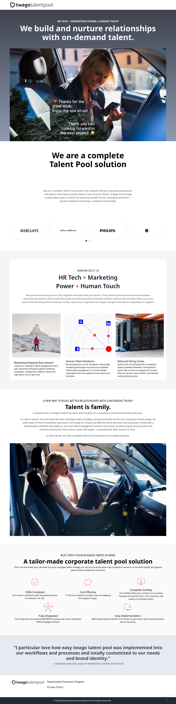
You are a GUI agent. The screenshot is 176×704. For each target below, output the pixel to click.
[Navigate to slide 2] (89, 241)
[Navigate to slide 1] (86, 241)
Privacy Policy (55, 687)
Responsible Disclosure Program (65, 681)
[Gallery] (88, 232)
